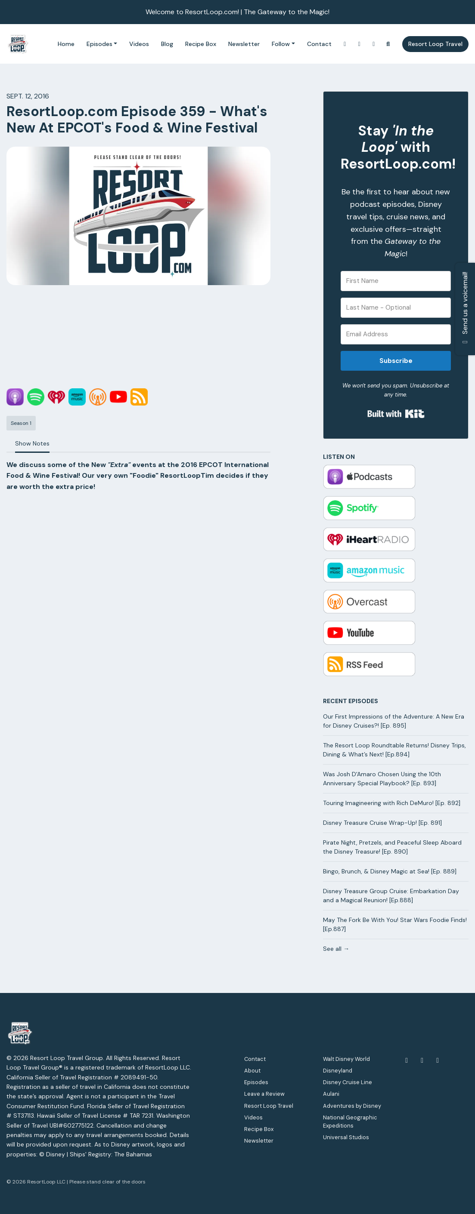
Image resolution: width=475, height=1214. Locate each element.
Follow (281, 44)
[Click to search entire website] (388, 44)
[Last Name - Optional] (396, 308)
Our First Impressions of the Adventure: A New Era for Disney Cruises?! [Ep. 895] (393, 721)
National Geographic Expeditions (350, 1121)
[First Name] (396, 281)
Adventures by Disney (352, 1106)
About (252, 1070)
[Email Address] (396, 334)
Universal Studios (346, 1137)
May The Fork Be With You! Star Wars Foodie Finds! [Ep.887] (395, 924)
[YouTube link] (359, 44)
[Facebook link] (373, 44)
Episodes (99, 44)
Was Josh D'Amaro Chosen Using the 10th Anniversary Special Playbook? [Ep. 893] (382, 778)
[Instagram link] (345, 44)
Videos (139, 44)
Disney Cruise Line (347, 1082)
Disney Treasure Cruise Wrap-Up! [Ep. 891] (382, 823)
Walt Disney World (346, 1059)
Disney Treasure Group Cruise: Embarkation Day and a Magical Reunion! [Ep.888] (391, 895)
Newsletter (244, 44)
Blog (167, 44)
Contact (319, 44)
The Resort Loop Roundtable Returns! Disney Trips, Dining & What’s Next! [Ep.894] (394, 749)
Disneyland (337, 1070)
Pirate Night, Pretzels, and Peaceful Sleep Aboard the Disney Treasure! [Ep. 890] (392, 847)
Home (66, 44)
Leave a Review (264, 1093)
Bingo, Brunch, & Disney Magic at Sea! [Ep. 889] (389, 871)
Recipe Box (200, 44)
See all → (336, 949)
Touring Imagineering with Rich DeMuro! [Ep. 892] (391, 803)
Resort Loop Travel (435, 44)
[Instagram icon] (437, 1060)
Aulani (331, 1093)
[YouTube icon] (422, 1060)
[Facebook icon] (406, 1060)
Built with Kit (396, 413)
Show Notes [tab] (32, 443)
